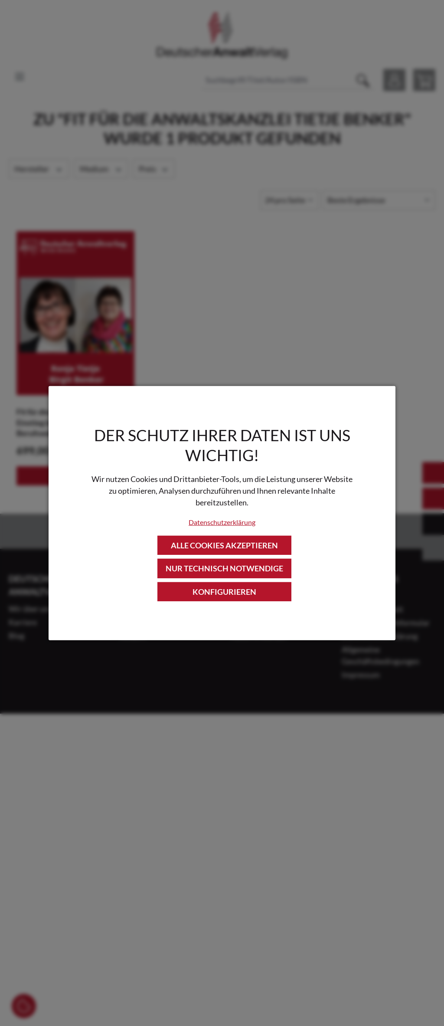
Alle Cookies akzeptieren (224, 545)
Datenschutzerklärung (222, 522)
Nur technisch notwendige (224, 568)
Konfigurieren (224, 591)
